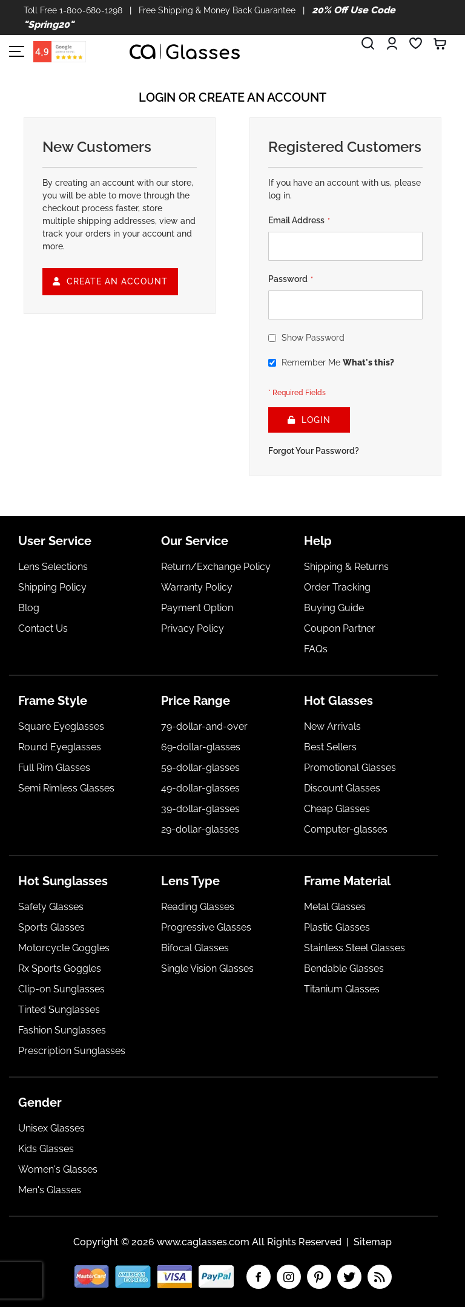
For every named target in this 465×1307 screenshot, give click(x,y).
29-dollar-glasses (200, 829)
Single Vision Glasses (207, 968)
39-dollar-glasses (200, 808)
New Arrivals (332, 726)
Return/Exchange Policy (216, 566)
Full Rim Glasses (54, 767)
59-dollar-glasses (200, 767)
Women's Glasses (57, 1169)
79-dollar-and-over (204, 726)
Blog (28, 608)
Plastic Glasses (337, 927)
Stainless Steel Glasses (354, 948)
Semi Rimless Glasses (66, 788)
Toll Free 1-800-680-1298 (73, 10)
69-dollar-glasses (200, 747)
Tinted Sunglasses (59, 1009)
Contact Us (43, 628)
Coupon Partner (339, 628)
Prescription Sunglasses (71, 1050)
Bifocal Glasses (195, 948)
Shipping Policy (52, 587)
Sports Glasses (51, 927)
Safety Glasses (51, 906)
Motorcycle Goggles (64, 948)
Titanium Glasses (342, 989)
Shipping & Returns (346, 566)
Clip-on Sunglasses (61, 989)
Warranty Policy (196, 587)
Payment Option (197, 608)
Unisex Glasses (51, 1128)
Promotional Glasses (350, 767)
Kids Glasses (46, 1149)
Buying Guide (334, 608)
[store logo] (185, 51)
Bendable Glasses (344, 968)
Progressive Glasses (206, 927)
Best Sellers (330, 747)
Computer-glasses (346, 829)
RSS (380, 1277)
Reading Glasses (197, 906)
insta (289, 1277)
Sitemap (373, 1242)
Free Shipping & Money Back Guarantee (217, 10)
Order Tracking (337, 587)
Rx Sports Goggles (59, 968)
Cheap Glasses (337, 808)
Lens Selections (53, 566)
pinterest (319, 1277)
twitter (349, 1277)
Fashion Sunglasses (62, 1030)
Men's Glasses (49, 1190)
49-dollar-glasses (200, 788)
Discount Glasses (342, 788)
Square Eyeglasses (61, 726)
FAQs (316, 649)
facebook (258, 1277)
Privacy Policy (192, 628)
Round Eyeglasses (59, 747)
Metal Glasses (335, 906)
